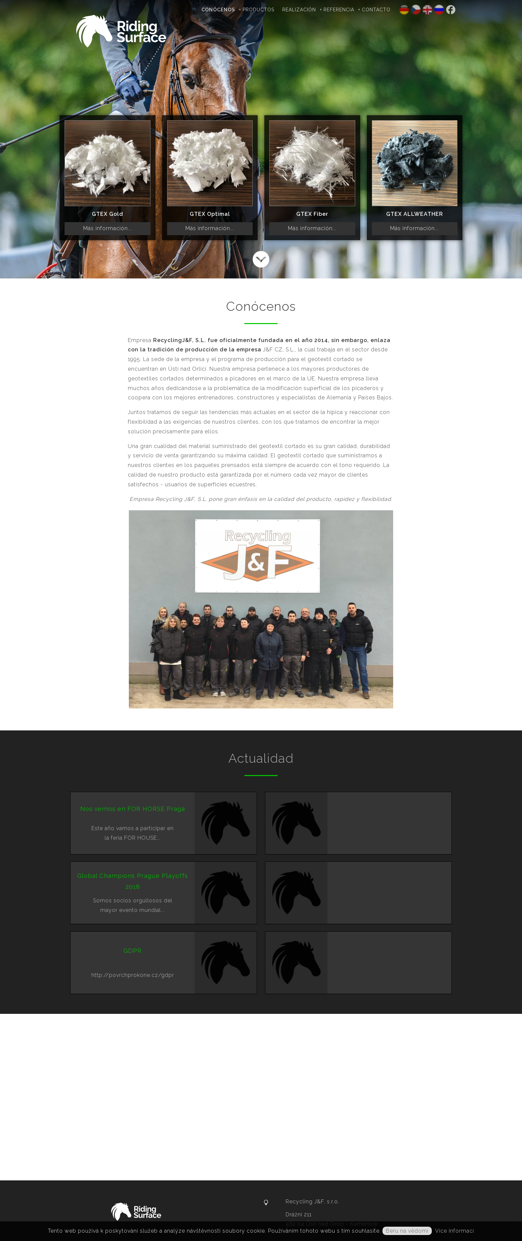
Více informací (454, 1231)
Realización (299, 9)
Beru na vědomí (407, 1231)
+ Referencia (337, 9)
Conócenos (218, 9)
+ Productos (256, 9)
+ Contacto (374, 9)
